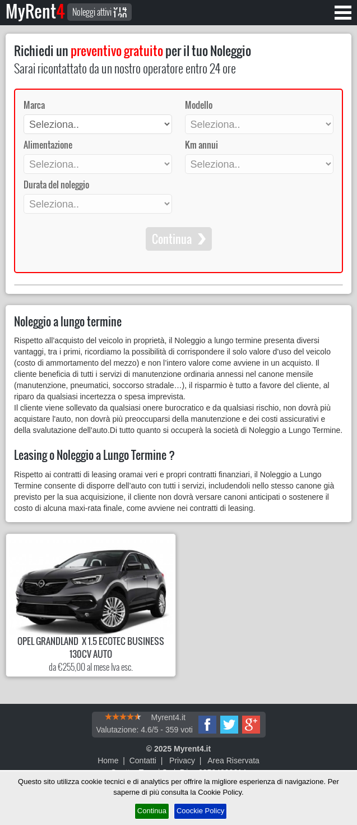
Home (108, 760)
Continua (151, 810)
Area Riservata (233, 760)
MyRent (35, 11)
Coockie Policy (200, 810)
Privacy (182, 760)
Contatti (142, 760)
